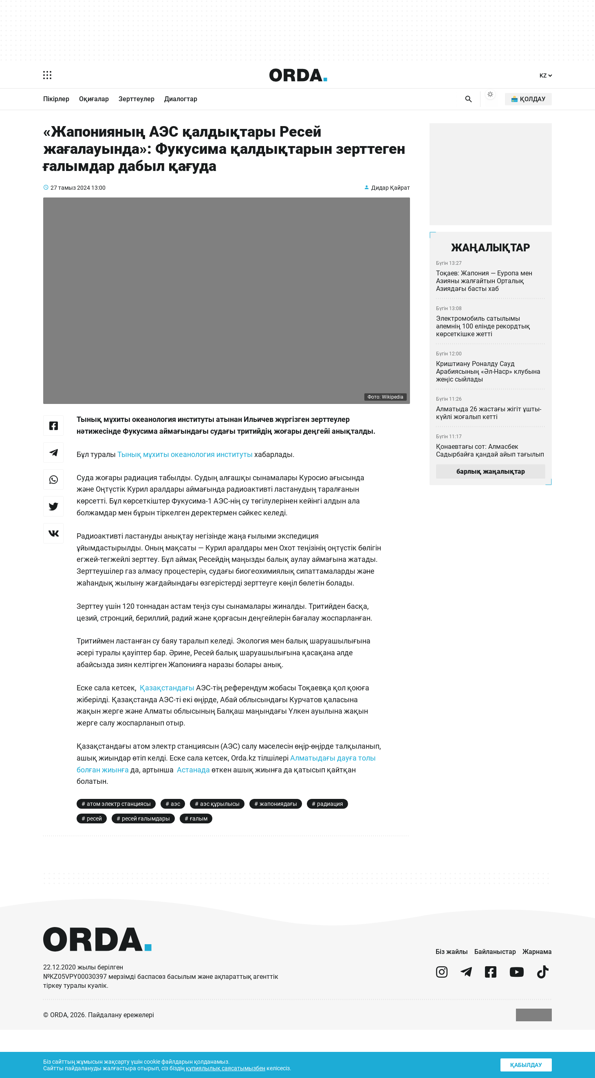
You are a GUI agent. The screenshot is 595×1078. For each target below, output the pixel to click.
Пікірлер (56, 99)
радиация (330, 850)
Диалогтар (180, 99)
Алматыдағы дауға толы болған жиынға (147, 815)
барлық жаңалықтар (490, 474)
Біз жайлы (452, 999)
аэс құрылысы (219, 850)
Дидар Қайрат (390, 197)
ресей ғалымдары (148, 865)
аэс (175, 850)
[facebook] (491, 1023)
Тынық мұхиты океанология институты (188, 476)
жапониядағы (278, 850)
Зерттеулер (136, 99)
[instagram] (442, 1023)
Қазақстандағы (167, 733)
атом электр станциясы (119, 850)
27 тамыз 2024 (70, 197)
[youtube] (516, 1023)
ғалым (201, 865)
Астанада (286, 815)
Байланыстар (495, 999)
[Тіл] (545, 75)
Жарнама (537, 999)
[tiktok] (543, 1023)
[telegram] (466, 1023)
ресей (95, 865)
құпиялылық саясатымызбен (229, 1067)
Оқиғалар (94, 99)
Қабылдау (525, 1064)
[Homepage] (298, 75)
